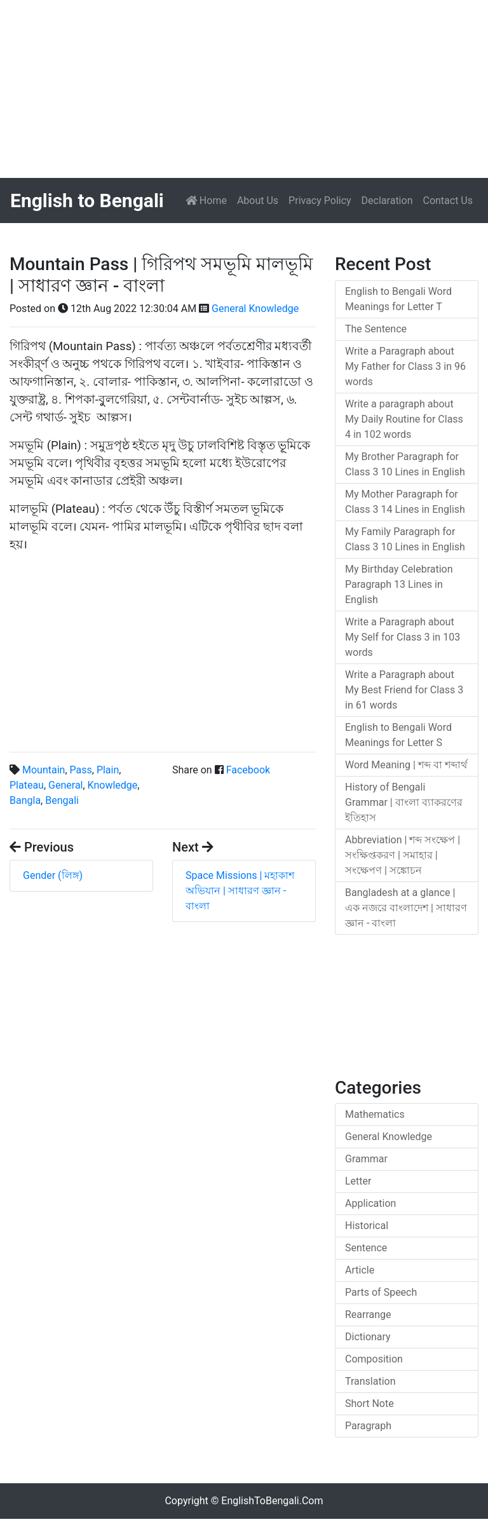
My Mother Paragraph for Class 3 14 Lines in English (405, 501)
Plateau (27, 785)
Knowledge (113, 785)
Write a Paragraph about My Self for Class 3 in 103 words (402, 637)
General (65, 785)
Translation (370, 1381)
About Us (257, 200)
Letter (358, 1181)
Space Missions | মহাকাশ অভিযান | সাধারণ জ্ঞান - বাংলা (240, 890)
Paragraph (368, 1426)
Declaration (387, 200)
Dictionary (368, 1337)
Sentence (366, 1248)
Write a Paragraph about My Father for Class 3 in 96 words (405, 366)
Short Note (369, 1403)
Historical (366, 1226)
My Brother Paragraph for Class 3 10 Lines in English (405, 464)
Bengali (62, 800)
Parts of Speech (381, 1292)
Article (359, 1270)
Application (370, 1203)
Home (209, 200)
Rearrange (368, 1314)
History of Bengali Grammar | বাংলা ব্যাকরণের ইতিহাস (404, 802)
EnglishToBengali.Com (272, 1501)
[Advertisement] (244, 89)
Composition (374, 1359)
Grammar (366, 1159)
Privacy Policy (319, 200)
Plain (108, 770)
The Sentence (376, 329)
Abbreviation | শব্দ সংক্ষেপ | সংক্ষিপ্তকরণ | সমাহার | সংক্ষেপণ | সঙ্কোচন (402, 855)
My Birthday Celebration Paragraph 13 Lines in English (399, 584)
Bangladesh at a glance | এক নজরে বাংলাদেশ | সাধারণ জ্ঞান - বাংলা (406, 908)
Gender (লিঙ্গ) (53, 875)
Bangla (25, 800)
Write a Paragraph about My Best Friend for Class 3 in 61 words (404, 690)
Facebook (248, 770)
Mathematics (375, 1114)
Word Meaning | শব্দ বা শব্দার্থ (406, 765)
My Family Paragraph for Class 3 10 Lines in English (405, 539)
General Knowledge (255, 308)
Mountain (43, 770)
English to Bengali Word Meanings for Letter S (398, 735)
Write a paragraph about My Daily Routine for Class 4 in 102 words (404, 419)
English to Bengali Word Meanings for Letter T (398, 299)
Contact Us (448, 200)
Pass (81, 770)
